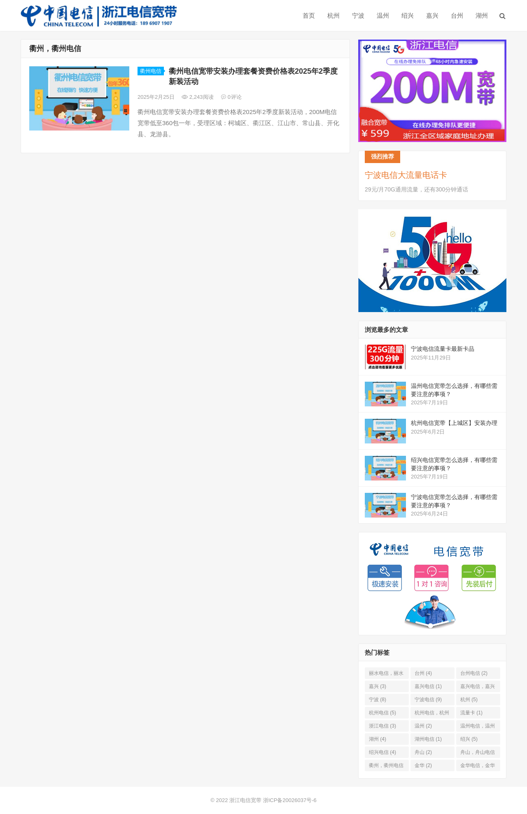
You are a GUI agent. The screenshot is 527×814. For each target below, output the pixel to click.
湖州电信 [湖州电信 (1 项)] (428, 739)
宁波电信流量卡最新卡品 (442, 348)
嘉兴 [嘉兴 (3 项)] (377, 686)
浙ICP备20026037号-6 (290, 800)
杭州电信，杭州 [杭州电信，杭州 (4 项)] (432, 714)
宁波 (358, 15)
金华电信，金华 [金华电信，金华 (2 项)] (477, 767)
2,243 (198, 97)
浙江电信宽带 (245, 800)
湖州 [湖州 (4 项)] (377, 739)
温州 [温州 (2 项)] (423, 726)
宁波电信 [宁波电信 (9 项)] (428, 699)
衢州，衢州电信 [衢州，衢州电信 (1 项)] (386, 767)
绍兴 (407, 15)
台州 (457, 15)
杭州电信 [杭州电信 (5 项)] (382, 713)
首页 (309, 15)
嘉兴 (432, 15)
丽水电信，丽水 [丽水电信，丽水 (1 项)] (386, 674)
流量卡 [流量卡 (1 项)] (471, 713)
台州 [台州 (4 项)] (423, 673)
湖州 (482, 15)
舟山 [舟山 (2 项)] (423, 752)
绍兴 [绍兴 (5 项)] (469, 739)
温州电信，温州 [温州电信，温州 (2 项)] (477, 727)
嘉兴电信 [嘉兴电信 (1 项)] (428, 686)
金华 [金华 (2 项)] (423, 765)
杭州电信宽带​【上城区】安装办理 (454, 423)
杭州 (333, 15)
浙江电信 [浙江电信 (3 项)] (382, 726)
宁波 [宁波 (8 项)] (377, 699)
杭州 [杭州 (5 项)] (469, 699)
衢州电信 (150, 71)
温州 (383, 15)
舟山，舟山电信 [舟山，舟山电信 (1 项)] (477, 753)
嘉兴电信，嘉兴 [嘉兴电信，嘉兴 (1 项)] (477, 687)
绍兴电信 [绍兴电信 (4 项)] (382, 752)
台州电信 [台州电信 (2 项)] (473, 673)
